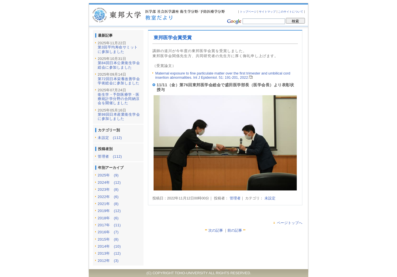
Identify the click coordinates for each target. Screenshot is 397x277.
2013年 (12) (109, 253)
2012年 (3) (108, 261)
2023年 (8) (108, 189)
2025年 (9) (108, 175)
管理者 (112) (110, 156)
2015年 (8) (108, 239)
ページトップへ (289, 223)
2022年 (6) (108, 197)
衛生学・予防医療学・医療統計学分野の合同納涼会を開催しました (119, 98)
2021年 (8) (108, 204)
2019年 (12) (109, 211)
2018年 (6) (108, 218)
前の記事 (234, 230)
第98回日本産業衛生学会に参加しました (119, 116)
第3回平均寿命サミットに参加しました (118, 49)
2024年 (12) (109, 182)
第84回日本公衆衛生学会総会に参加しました (119, 65)
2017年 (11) (109, 225)
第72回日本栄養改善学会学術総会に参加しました (119, 81)
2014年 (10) (109, 246)
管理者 (235, 198)
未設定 (269, 198)
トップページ (248, 11)
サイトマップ (267, 11)
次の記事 (215, 230)
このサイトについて (290, 11)
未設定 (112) (110, 138)
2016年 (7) (108, 232)
